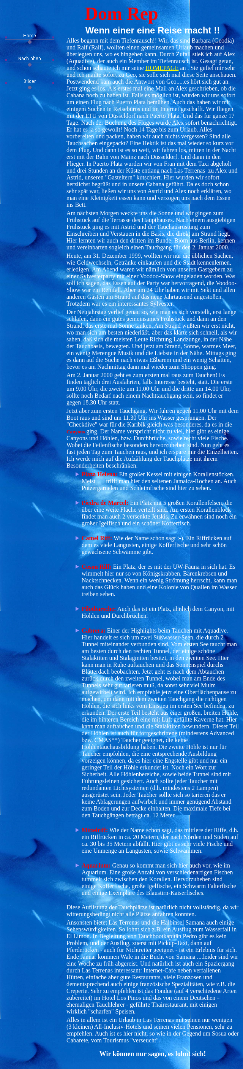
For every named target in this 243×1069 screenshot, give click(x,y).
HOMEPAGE (161, 68)
